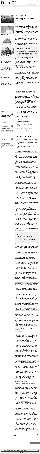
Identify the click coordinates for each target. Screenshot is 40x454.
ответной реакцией (19, 175)
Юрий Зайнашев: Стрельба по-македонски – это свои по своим (26, 147)
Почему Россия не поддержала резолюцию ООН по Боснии (26, 131)
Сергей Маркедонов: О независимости (23, 144)
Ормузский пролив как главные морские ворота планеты (6, 116)
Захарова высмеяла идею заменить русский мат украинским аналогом (6, 78)
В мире (25, 15)
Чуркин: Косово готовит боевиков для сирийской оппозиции (27, 140)
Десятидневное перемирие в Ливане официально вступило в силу (18, 3)
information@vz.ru (24, 450)
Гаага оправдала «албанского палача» (23, 121)
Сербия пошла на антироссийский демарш (24, 136)
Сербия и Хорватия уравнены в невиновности (24, 128)
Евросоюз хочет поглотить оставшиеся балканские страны (26, 134)
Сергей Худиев (3, 139)
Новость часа (14, 1)
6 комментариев (5, 147)
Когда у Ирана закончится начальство (5, 129)
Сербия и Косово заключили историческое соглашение (26, 137)
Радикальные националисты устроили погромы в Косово (26, 130)
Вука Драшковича (27, 100)
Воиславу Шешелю (24, 401)
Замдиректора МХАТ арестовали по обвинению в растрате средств (6, 84)
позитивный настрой (20, 67)
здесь (15, 435)
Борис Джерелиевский (4, 126)
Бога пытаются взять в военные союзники (6, 141)
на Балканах (20, 65)
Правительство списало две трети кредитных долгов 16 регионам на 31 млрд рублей (6, 68)
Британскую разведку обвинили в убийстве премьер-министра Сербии (26, 125)
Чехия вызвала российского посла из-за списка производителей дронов (6, 62)
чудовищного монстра (19, 220)
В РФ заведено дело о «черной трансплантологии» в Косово (27, 139)
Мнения (2, 111)
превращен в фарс (27, 61)
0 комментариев (5, 122)
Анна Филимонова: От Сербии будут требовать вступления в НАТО (27, 143)
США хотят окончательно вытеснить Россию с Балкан (25, 133)
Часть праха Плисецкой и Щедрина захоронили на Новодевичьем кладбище (6, 55)
